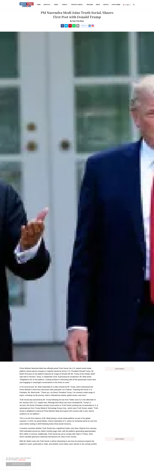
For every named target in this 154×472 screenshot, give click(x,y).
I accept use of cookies (18, 464)
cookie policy (22, 460)
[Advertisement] (119, 403)
